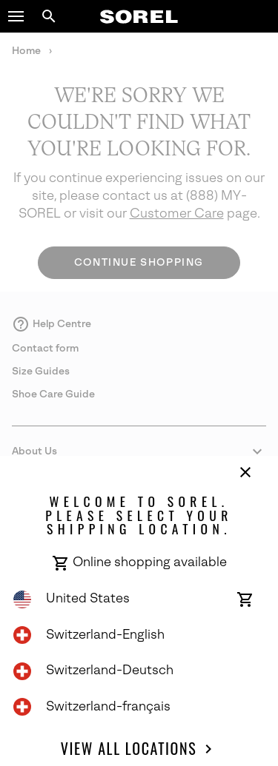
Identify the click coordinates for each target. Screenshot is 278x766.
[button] (16, 16)
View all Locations (139, 749)
